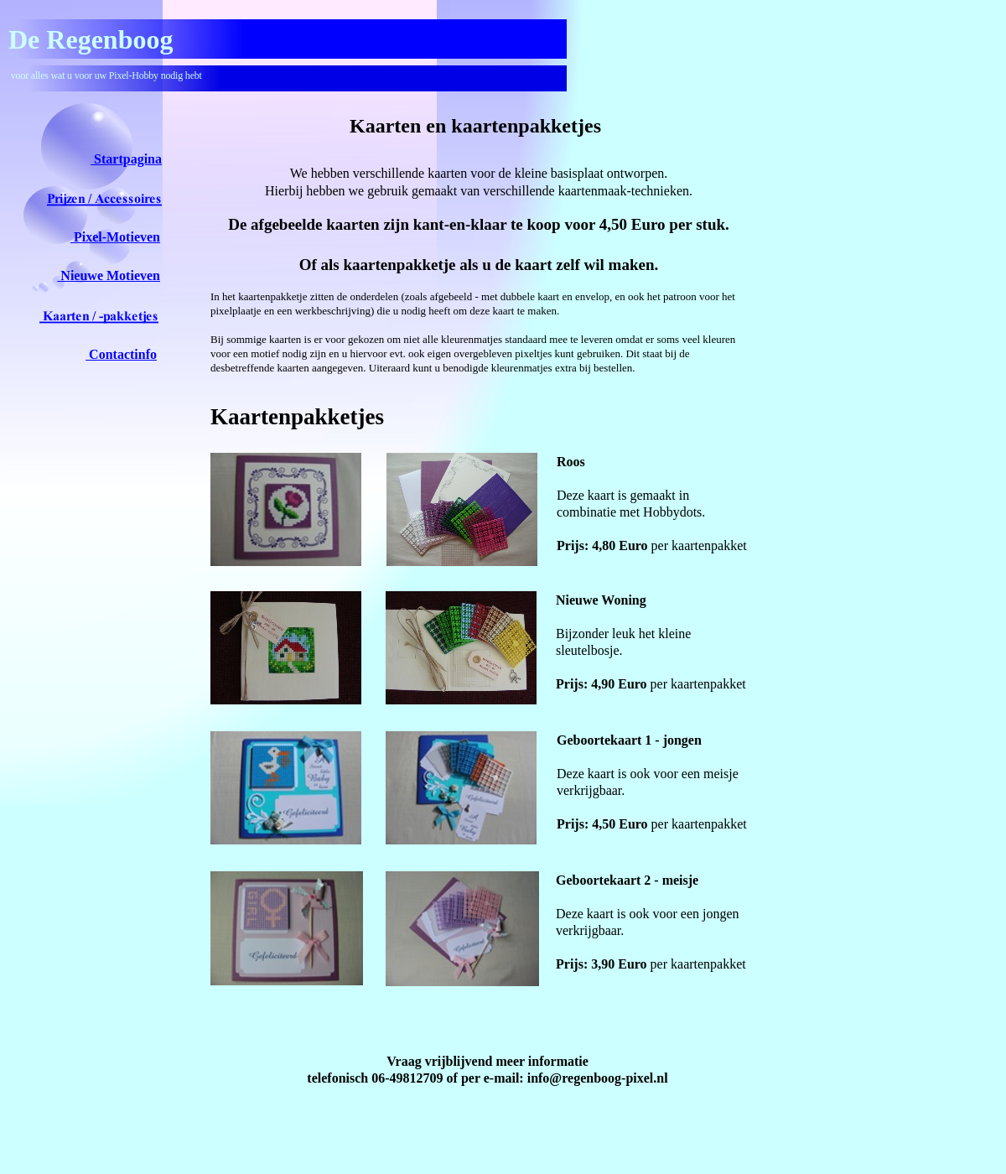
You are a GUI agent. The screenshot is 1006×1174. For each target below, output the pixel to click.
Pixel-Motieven (115, 237)
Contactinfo (121, 354)
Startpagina (126, 159)
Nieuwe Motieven (108, 275)
